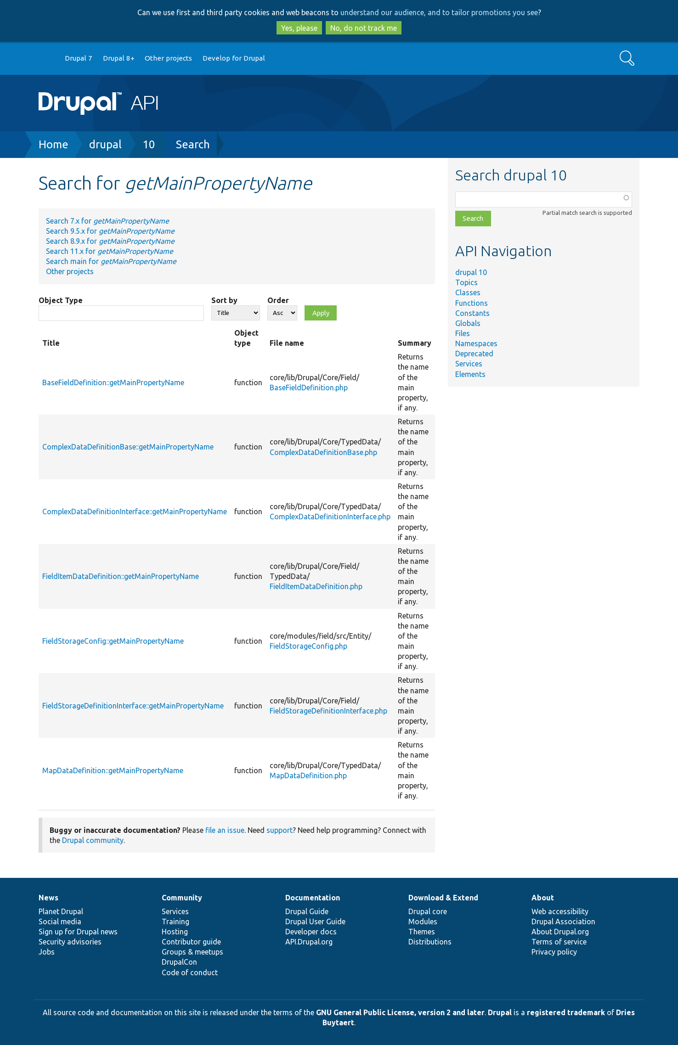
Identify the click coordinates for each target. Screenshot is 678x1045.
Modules (422, 921)
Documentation (312, 897)
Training (175, 921)
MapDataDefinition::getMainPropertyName (112, 770)
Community (182, 897)
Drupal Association (563, 921)
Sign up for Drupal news (78, 931)
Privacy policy (554, 952)
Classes (467, 292)
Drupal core (427, 911)
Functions (471, 303)
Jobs (47, 952)
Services (468, 364)
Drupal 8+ (119, 58)
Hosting (175, 931)
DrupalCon (179, 962)
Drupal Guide (306, 911)
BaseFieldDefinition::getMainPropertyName (113, 382)
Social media (60, 921)
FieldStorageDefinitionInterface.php (328, 711)
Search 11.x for (109, 251)
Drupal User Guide (315, 921)
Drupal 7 (78, 58)
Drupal (500, 1012)
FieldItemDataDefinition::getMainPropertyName (120, 576)
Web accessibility (559, 911)
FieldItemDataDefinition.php (316, 586)
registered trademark (566, 1012)
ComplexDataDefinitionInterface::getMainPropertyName (134, 511)
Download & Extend (443, 897)
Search (193, 144)
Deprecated (474, 353)
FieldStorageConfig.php (308, 646)
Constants (472, 313)
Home (53, 144)
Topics (466, 282)
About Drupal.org (560, 931)
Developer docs (311, 931)
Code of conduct (190, 972)
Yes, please (299, 28)
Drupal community (93, 840)
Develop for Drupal (234, 58)
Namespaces (476, 343)
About (542, 897)
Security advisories (70, 942)
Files (462, 333)
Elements (470, 374)
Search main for (111, 261)
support (279, 830)
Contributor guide (191, 942)
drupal (105, 144)
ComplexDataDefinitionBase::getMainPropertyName (128, 447)
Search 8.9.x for (110, 241)
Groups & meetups (192, 952)
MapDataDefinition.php (308, 775)
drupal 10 (471, 272)
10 (148, 144)
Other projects (168, 58)
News (48, 897)
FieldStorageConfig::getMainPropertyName (113, 641)
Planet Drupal (61, 911)
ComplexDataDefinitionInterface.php (330, 516)
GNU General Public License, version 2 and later (400, 1012)
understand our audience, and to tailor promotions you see (439, 12)
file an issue (224, 830)
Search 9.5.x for (110, 231)
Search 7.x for (107, 221)
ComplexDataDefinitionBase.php (323, 452)
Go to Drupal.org (47, 59)
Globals (467, 323)
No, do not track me (363, 28)
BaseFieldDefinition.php (309, 387)
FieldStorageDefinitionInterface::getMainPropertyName (133, 706)
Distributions (430, 942)
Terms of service (559, 942)
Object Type (61, 300)
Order (278, 300)
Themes (421, 931)
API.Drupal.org (309, 942)
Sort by (224, 300)
